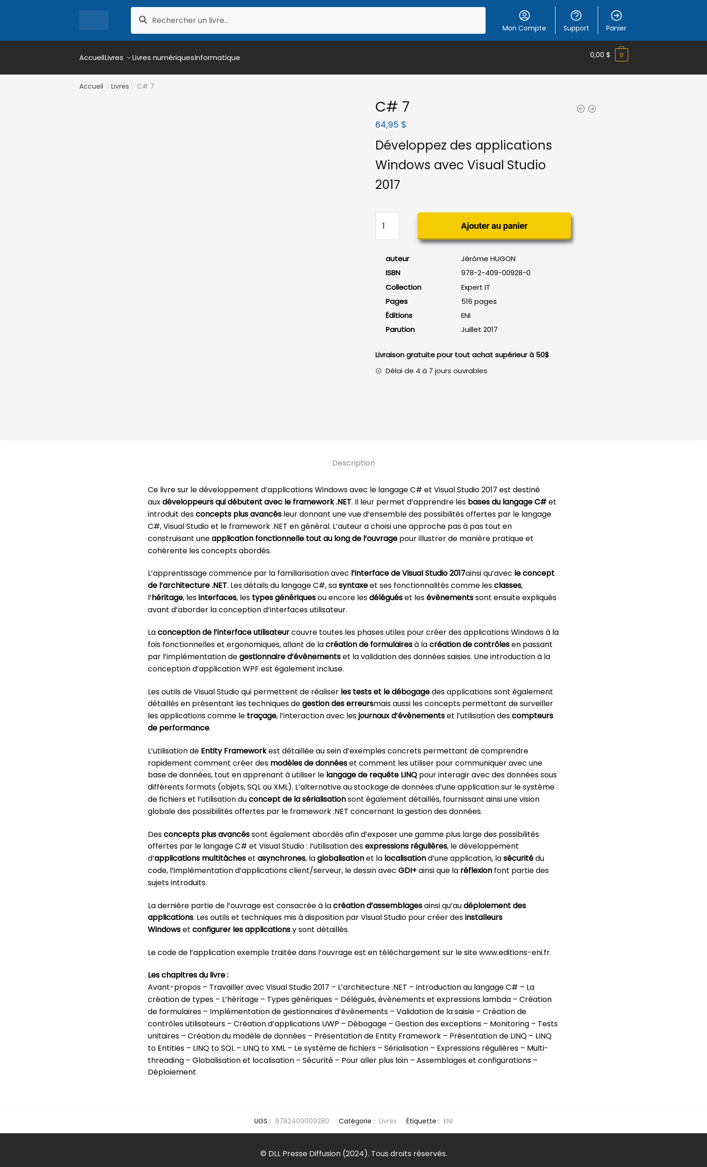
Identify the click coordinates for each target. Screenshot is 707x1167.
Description (353, 457)
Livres (120, 80)
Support (576, 21)
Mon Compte (524, 21)
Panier (616, 21)
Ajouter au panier (494, 220)
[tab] (353, 450)
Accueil (91, 80)
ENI (448, 1115)
